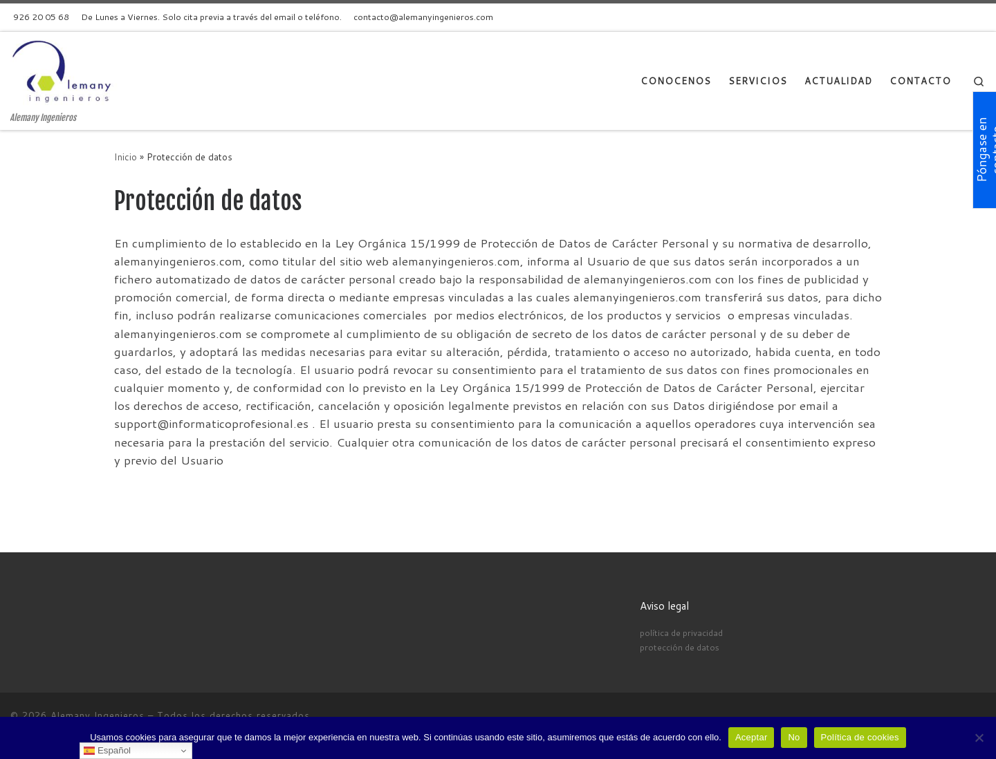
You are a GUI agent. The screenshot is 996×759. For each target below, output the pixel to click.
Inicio (125, 156)
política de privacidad (681, 632)
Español (107, 750)
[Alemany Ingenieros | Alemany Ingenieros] (65, 71)
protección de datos (679, 647)
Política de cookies (860, 737)
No (794, 737)
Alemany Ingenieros (97, 715)
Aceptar (751, 737)
